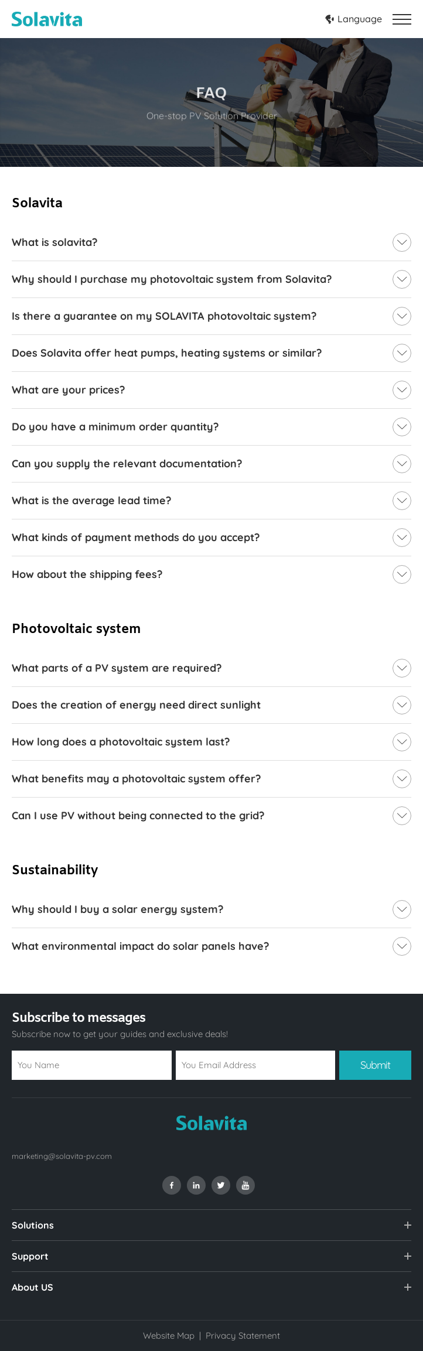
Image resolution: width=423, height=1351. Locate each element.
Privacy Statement (243, 1335)
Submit (375, 1065)
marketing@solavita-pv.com (62, 1156)
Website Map (169, 1335)
